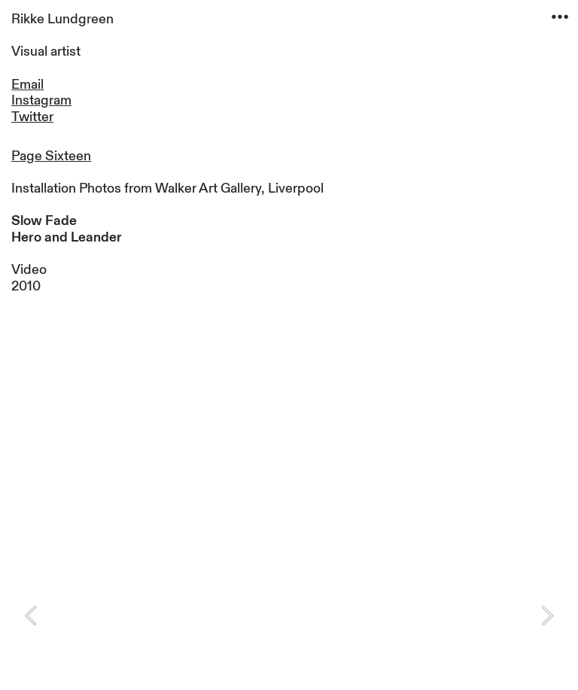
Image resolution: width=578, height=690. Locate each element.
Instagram (41, 100)
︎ (560, 17)
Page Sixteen (51, 156)
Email (27, 84)
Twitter (32, 117)
